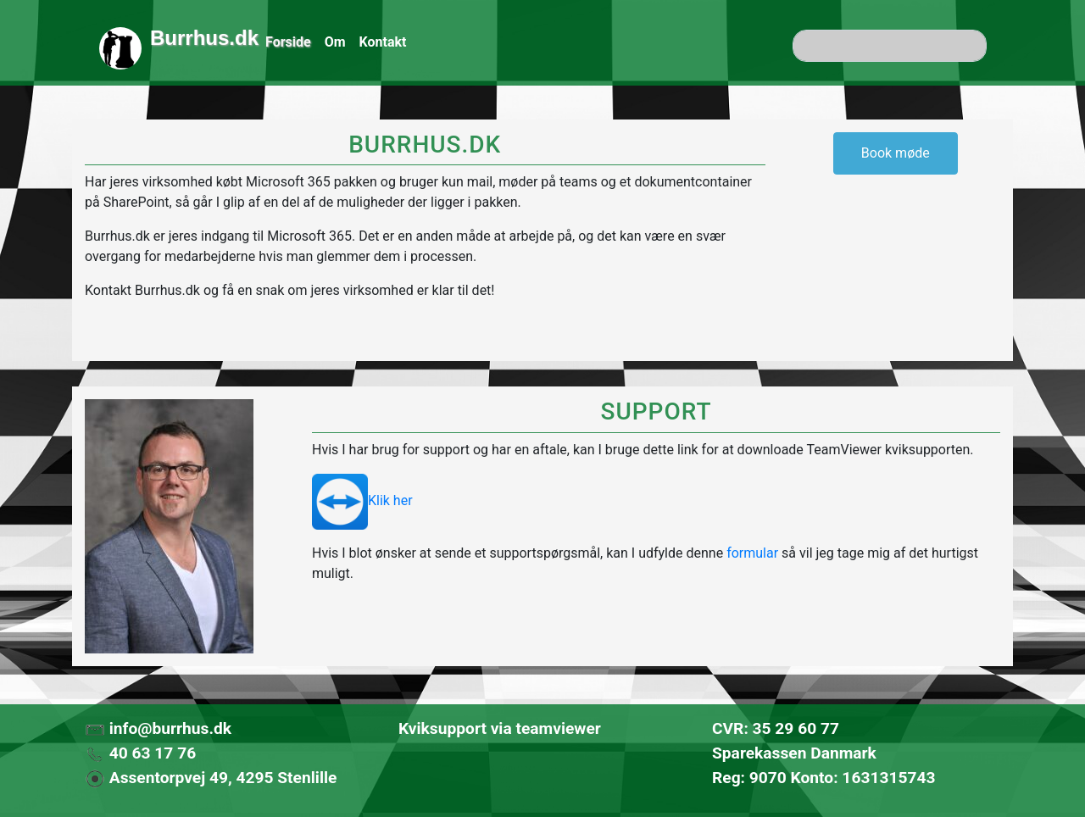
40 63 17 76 (140, 753)
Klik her (362, 500)
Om (335, 42)
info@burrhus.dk (158, 728)
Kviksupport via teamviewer (499, 728)
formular (752, 553)
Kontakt (383, 42)
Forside (288, 42)
